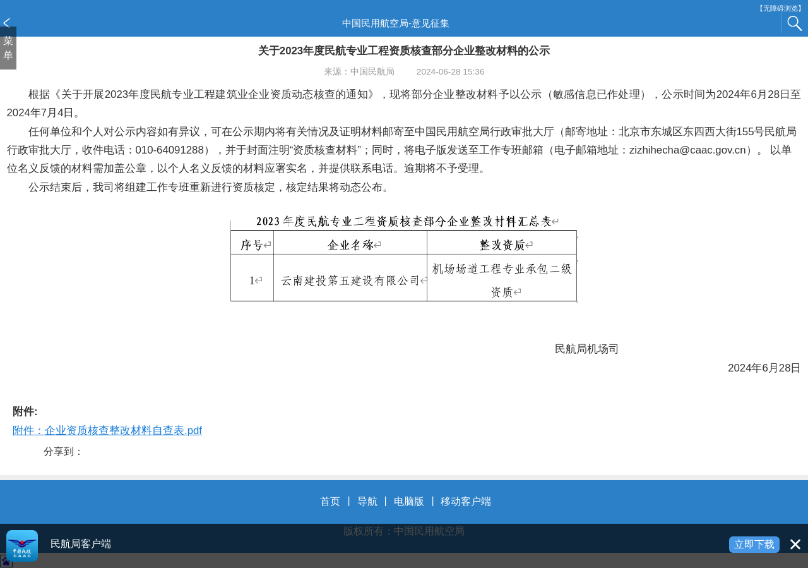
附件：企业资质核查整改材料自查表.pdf (107, 431)
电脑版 (409, 501)
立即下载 (754, 544)
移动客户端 (466, 501)
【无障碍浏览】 (780, 8)
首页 (330, 501)
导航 (367, 501)
